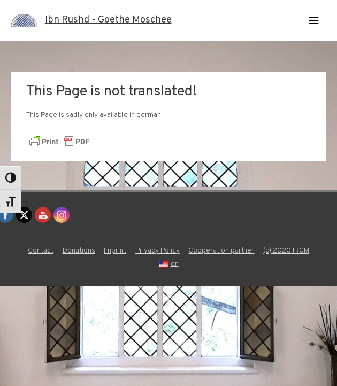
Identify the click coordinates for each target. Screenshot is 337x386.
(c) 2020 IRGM (286, 250)
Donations (79, 250)
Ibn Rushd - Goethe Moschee (108, 20)
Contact (40, 250)
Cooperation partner (221, 250)
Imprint (115, 250)
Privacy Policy (157, 250)
